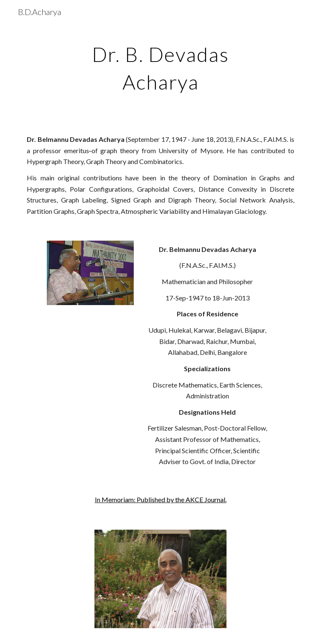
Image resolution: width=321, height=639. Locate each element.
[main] (160, 66)
